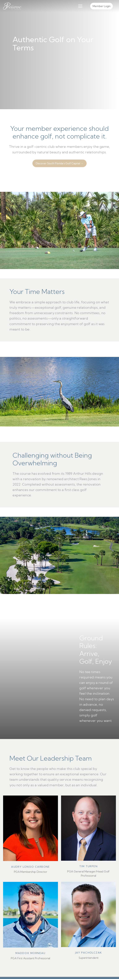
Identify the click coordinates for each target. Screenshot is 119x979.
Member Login (101, 6)
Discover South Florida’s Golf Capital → (59, 163)
